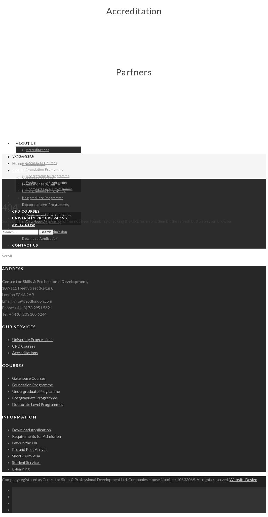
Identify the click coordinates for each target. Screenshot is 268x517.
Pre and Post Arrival (29, 449)
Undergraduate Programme (44, 191)
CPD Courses (26, 211)
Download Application (40, 239)
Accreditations (37, 150)
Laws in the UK (24, 442)
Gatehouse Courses (37, 177)
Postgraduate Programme (42, 198)
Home (17, 163)
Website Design (243, 479)
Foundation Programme (44, 169)
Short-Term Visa (26, 455)
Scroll (7, 255)
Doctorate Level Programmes (45, 205)
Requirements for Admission (36, 436)
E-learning (21, 468)
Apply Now (23, 225)
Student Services (26, 462)
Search (46, 232)
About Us (26, 143)
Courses (21, 170)
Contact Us (25, 245)
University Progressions (32, 339)
